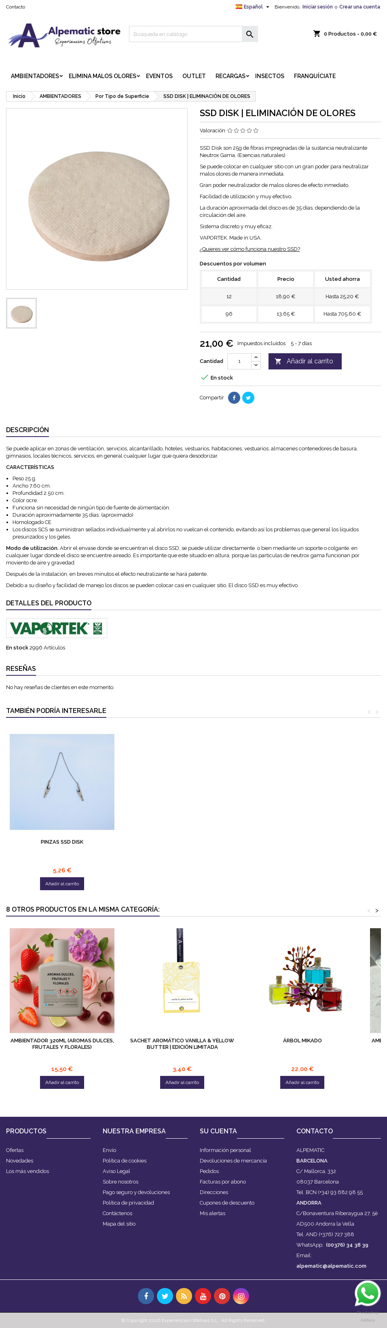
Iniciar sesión (317, 7)
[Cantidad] (239, 361)
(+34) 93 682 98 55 (340, 1192)
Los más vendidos (27, 1171)
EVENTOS (159, 76)
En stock (17, 648)
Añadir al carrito (304, 361)
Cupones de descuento (227, 1203)
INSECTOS (269, 76)
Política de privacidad (128, 1203)
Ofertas (14, 1150)
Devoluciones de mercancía (233, 1161)
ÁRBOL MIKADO (302, 1040)
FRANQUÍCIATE (315, 76)
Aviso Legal (116, 1171)
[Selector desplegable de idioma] (253, 7)
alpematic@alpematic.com (331, 1266)
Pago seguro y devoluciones (136, 1192)
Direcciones (214, 1192)
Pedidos (209, 1171)
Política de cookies (124, 1161)
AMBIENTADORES (35, 76)
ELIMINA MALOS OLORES (102, 76)
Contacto (15, 7)
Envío (109, 1150)
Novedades (19, 1161)
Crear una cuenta (359, 7)
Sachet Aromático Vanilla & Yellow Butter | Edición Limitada (182, 1043)
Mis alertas (212, 1213)
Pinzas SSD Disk (182, 842)
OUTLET (194, 76)
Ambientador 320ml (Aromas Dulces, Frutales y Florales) (62, 1043)
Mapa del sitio (119, 1224)
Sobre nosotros (120, 1182)
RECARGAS (230, 76)
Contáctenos (117, 1213)
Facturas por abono (223, 1182)
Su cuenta (218, 1131)
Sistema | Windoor (62, 842)
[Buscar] (193, 34)
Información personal (225, 1150)
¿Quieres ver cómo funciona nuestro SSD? (250, 249)
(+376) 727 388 (336, 1234)
